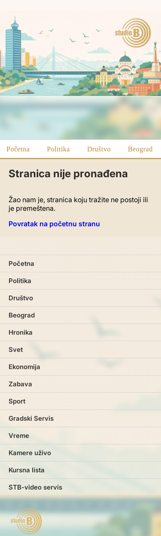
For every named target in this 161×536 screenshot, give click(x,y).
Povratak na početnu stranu (54, 223)
